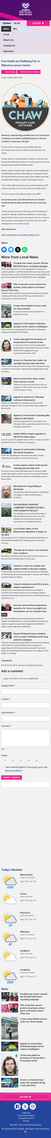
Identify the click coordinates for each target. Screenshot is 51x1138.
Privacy (26, 1121)
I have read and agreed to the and (26, 769)
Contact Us (9, 45)
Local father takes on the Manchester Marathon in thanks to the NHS (24, 531)
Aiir (25, 1131)
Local (6, 34)
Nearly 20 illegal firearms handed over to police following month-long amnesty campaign (31, 636)
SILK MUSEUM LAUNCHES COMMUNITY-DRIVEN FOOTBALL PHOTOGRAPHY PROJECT (29, 507)
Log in (5, 678)
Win (15, 28)
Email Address (8, 712)
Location (5, 699)
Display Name (8, 686)
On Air (17, 23)
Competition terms (26, 1118)
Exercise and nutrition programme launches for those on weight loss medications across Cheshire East (30, 608)
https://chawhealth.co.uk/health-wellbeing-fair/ (20, 235)
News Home (10, 72)
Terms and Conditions (26, 1116)
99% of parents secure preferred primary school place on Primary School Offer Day (23, 287)
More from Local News (30, 72)
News (6, 28)
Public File (26, 1113)
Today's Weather (11, 869)
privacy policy (37, 767)
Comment (6, 726)
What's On (8, 40)
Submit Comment (11, 777)
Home (6, 23)
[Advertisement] (20, 826)
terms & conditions (13, 770)
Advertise (8, 51)
